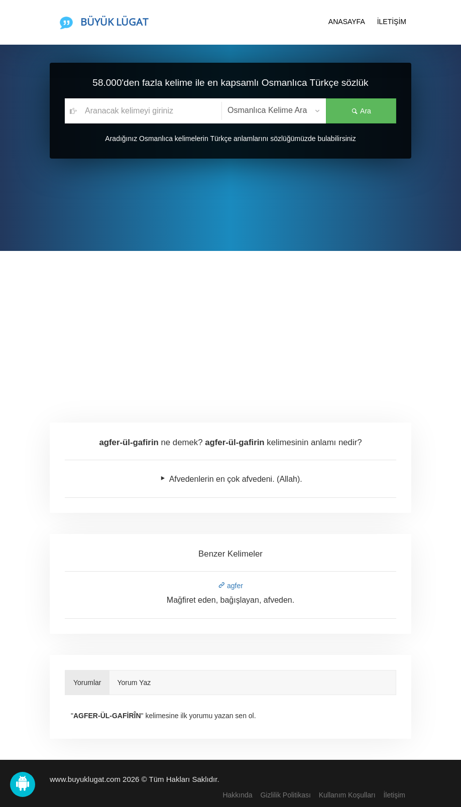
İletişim (394, 795)
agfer (230, 586)
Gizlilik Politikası (285, 795)
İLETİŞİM (391, 22)
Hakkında (237, 795)
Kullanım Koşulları (347, 795)
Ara (361, 111)
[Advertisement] (230, 326)
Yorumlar (87, 683)
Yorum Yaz (134, 683)
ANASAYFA (346, 22)
